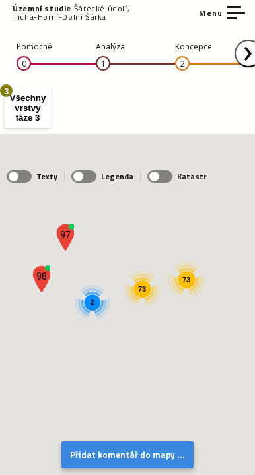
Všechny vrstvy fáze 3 (25, 105)
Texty (32, 176)
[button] (65, 238)
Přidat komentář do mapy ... (127, 454)
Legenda (102, 176)
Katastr (177, 176)
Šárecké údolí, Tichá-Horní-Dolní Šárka (71, 12)
